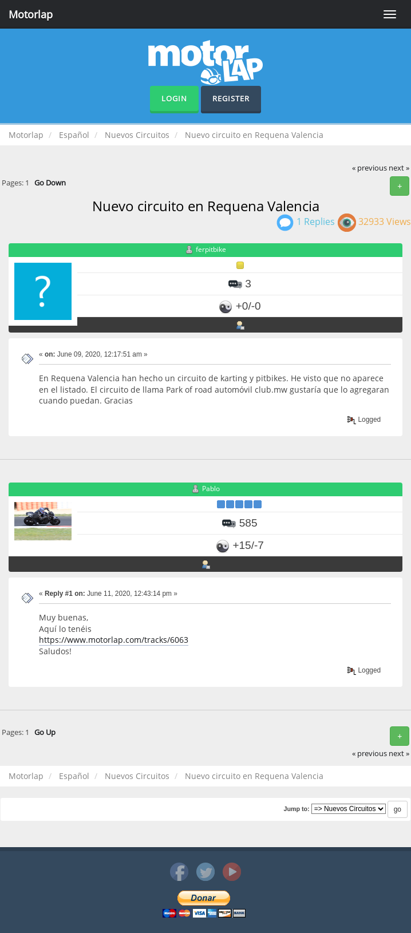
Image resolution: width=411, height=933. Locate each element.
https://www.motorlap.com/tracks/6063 (113, 639)
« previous (369, 168)
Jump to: (296, 808)
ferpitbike (211, 250)
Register (231, 98)
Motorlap (31, 14)
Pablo (211, 489)
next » (399, 168)
